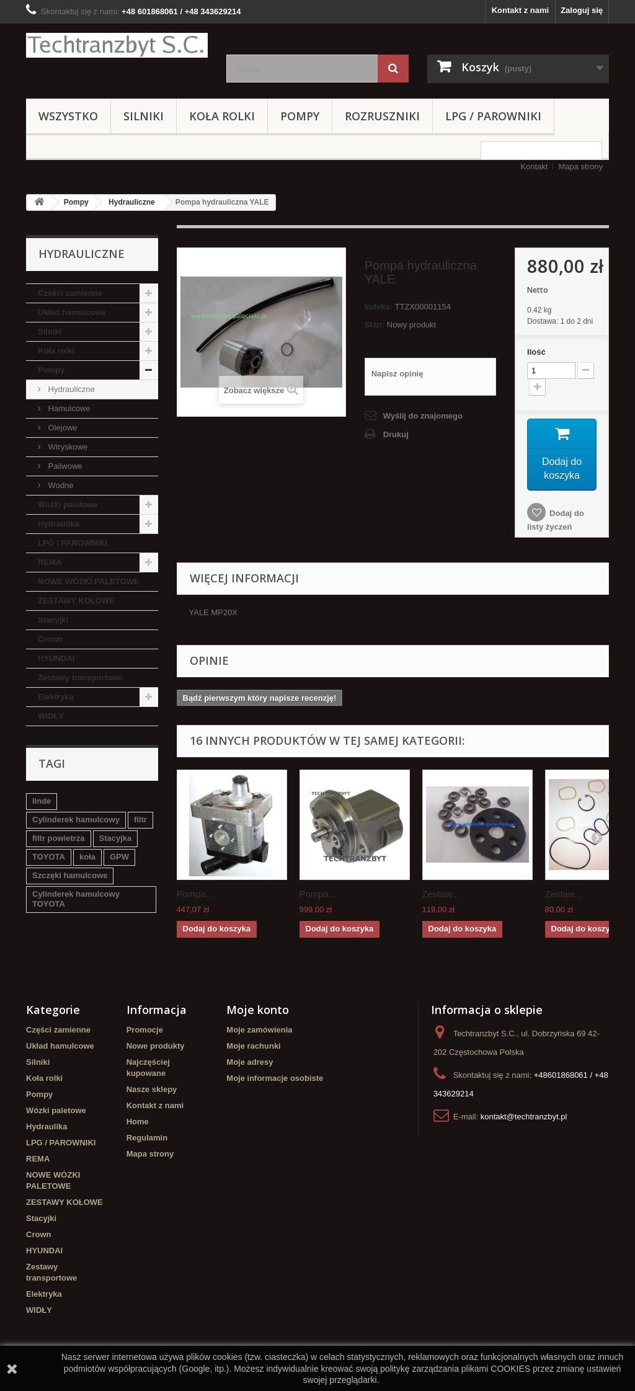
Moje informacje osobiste (274, 1080)
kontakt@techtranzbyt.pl (524, 1119)
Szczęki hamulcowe (69, 875)
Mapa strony (580, 166)
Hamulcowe (68, 408)
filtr (140, 819)
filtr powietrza (58, 838)
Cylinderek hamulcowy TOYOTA (76, 899)
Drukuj (396, 434)
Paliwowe (64, 466)
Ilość (536, 352)
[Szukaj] (393, 68)
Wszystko (68, 116)
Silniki (143, 116)
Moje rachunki (253, 1048)
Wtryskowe (66, 446)
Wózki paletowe (68, 504)
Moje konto (257, 1012)
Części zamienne (70, 293)
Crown (50, 639)
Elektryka (56, 696)
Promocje (145, 1032)
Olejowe (62, 427)
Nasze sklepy (152, 1091)
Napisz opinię (397, 373)
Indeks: (379, 306)
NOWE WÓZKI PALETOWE (88, 581)
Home (138, 1124)
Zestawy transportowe (80, 677)
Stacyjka (115, 838)
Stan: (375, 324)
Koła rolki (222, 116)
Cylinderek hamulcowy (76, 819)
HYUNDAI (56, 658)
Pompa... (195, 896)
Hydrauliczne (132, 202)
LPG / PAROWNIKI (493, 116)
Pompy (299, 116)
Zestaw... (441, 896)
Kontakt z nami (520, 10)
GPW (119, 856)
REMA (49, 562)
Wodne (60, 485)
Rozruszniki (382, 116)
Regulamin (147, 1140)
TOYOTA (48, 856)
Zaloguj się (582, 10)
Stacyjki (53, 619)
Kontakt (534, 166)
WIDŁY (51, 716)
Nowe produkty (156, 1048)
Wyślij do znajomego (423, 415)
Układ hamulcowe (72, 312)
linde (41, 801)
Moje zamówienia (259, 1032)
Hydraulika (58, 523)
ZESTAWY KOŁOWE (76, 600)
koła (87, 856)
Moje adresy (249, 1064)
